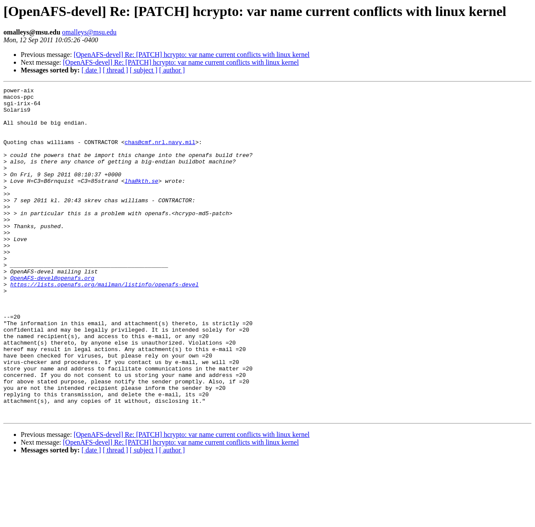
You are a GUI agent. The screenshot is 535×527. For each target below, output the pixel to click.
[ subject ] (143, 70)
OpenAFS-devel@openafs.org (52, 316)
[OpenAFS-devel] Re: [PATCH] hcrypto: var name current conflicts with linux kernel (192, 54)
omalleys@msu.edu (89, 32)
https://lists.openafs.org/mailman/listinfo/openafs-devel (104, 324)
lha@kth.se (141, 200)
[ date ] (91, 70)
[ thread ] (115, 70)
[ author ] (172, 70)
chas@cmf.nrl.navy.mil (160, 153)
